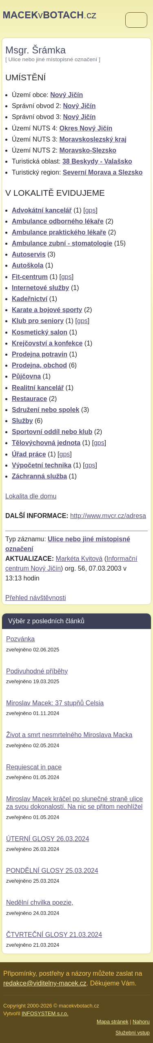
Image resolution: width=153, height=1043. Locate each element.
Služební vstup (132, 1033)
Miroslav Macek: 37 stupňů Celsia (55, 703)
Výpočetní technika (41, 465)
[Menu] (136, 20)
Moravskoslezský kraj (92, 139)
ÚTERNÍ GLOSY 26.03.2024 (47, 838)
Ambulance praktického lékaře (59, 232)
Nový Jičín (66, 94)
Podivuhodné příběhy (37, 671)
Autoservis (29, 254)
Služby (22, 420)
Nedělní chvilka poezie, (39, 902)
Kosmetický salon (39, 332)
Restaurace (29, 398)
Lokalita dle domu (30, 496)
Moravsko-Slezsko (87, 150)
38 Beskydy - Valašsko (97, 161)
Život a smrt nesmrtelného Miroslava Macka (69, 734)
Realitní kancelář (38, 387)
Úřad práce (29, 454)
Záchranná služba (39, 476)
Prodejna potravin (39, 354)
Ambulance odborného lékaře (58, 221)
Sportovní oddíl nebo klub (52, 431)
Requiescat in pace (34, 767)
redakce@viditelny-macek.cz (44, 983)
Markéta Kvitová (79, 558)
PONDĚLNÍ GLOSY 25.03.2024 (52, 870)
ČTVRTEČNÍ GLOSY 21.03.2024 (54, 934)
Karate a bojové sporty (47, 309)
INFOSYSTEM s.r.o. (45, 1013)
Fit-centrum (30, 276)
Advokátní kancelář (42, 210)
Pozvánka (20, 639)
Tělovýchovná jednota (46, 442)
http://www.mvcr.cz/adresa (108, 515)
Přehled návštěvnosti (35, 597)
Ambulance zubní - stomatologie (62, 243)
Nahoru (141, 1022)
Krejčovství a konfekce (47, 343)
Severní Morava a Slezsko (103, 172)
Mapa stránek (113, 1022)
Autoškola (27, 265)
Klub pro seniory (38, 320)
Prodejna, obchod (39, 365)
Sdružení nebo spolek (45, 409)
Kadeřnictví (29, 298)
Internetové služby (40, 287)
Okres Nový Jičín (85, 128)
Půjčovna (26, 376)
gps (90, 210)
